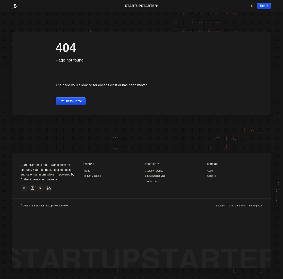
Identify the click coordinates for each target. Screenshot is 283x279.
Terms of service (236, 205)
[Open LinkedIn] (48, 188)
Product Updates (92, 175)
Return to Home (71, 101)
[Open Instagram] (32, 188)
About (210, 170)
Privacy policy (255, 205)
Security (220, 205)
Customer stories (154, 170)
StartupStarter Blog (155, 175)
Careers (211, 175)
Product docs (152, 181)
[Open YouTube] (40, 188)
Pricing (86, 170)
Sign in (264, 5)
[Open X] (24, 188)
